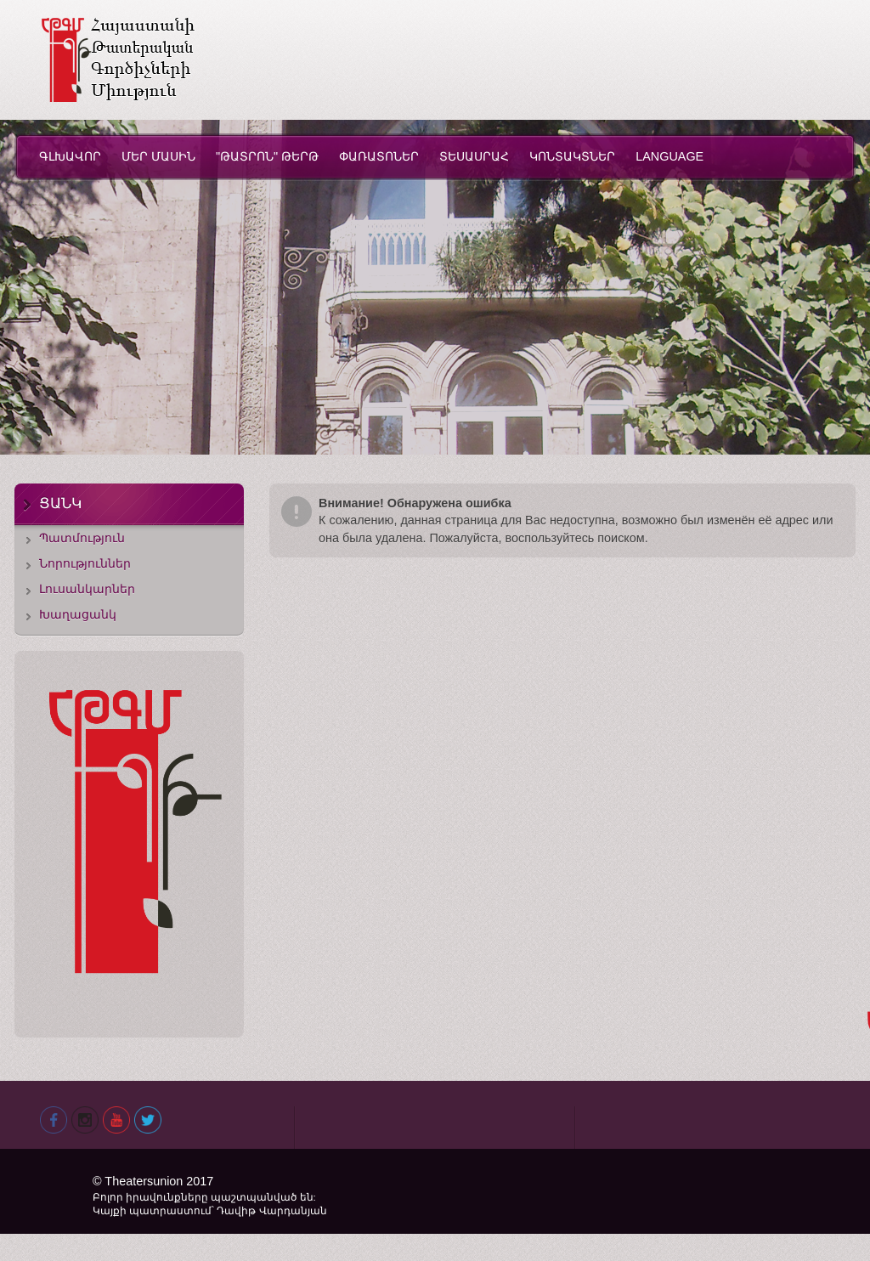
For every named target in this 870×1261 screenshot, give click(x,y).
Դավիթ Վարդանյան (271, 1211)
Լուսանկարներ (87, 589)
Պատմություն (82, 538)
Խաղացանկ (77, 614)
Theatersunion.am (117, 60)
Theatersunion (145, 1181)
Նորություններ (85, 563)
